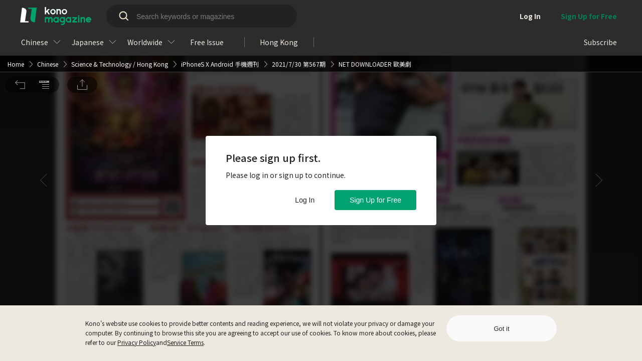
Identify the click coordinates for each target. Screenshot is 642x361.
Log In (304, 200)
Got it (501, 328)
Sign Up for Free (375, 200)
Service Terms (185, 342)
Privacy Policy (136, 342)
